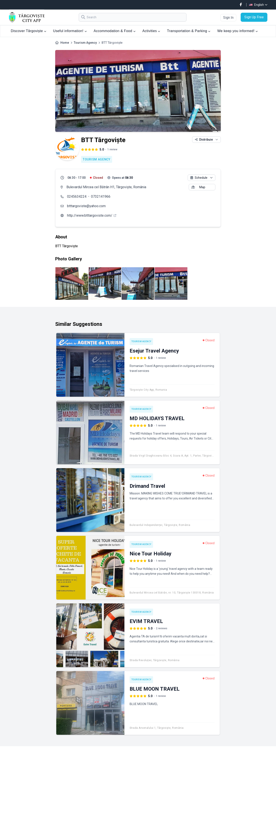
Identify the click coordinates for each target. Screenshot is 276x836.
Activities (151, 31)
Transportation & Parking (188, 31)
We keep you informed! (237, 31)
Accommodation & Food (114, 31)
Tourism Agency (85, 42)
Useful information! (70, 31)
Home (64, 42)
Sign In (228, 18)
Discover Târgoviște (28, 31)
